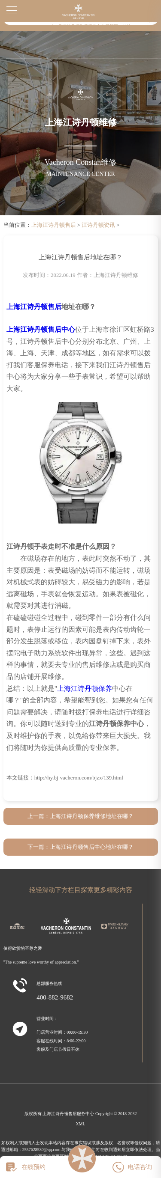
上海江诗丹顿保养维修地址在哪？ (92, 816)
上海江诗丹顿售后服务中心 (68, 1113)
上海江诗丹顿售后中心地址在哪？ (92, 847)
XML (80, 1123)
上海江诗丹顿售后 (53, 225)
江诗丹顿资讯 (98, 225)
